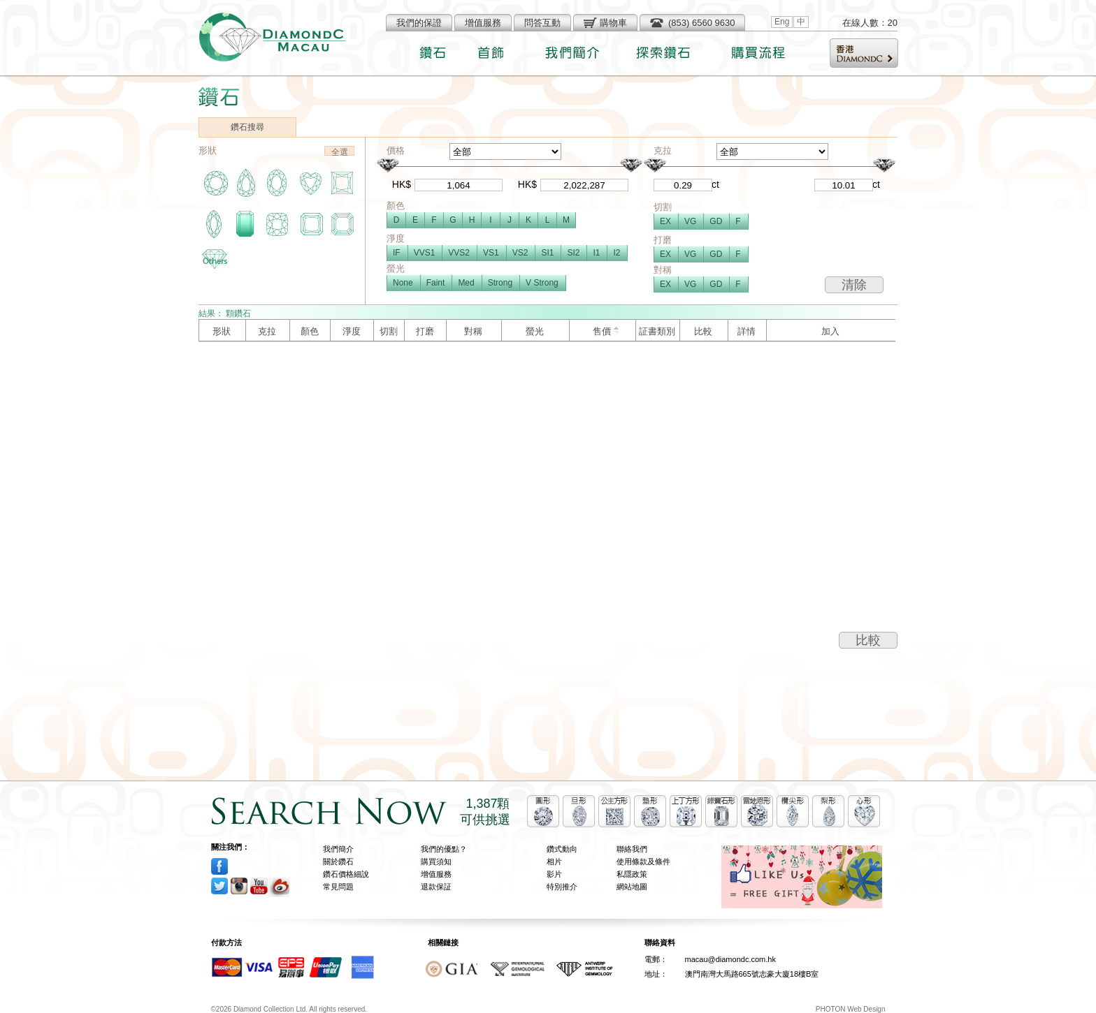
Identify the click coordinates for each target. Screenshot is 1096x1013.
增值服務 (436, 874)
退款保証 (436, 886)
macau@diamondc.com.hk (730, 959)
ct (715, 184)
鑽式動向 (562, 849)
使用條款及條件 (643, 861)
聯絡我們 (631, 849)
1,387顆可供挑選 (485, 812)
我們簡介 (338, 849)
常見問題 (338, 886)
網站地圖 (631, 886)
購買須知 (436, 861)
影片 (554, 874)
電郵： (656, 959)
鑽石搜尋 (247, 127)
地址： (656, 974)
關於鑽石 (338, 861)
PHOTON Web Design (851, 1009)
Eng (781, 22)
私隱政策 (631, 874)
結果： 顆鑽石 (225, 313)
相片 (554, 861)
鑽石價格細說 (346, 874)
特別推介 (562, 886)
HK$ (401, 184)
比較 (868, 640)
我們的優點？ (444, 849)
